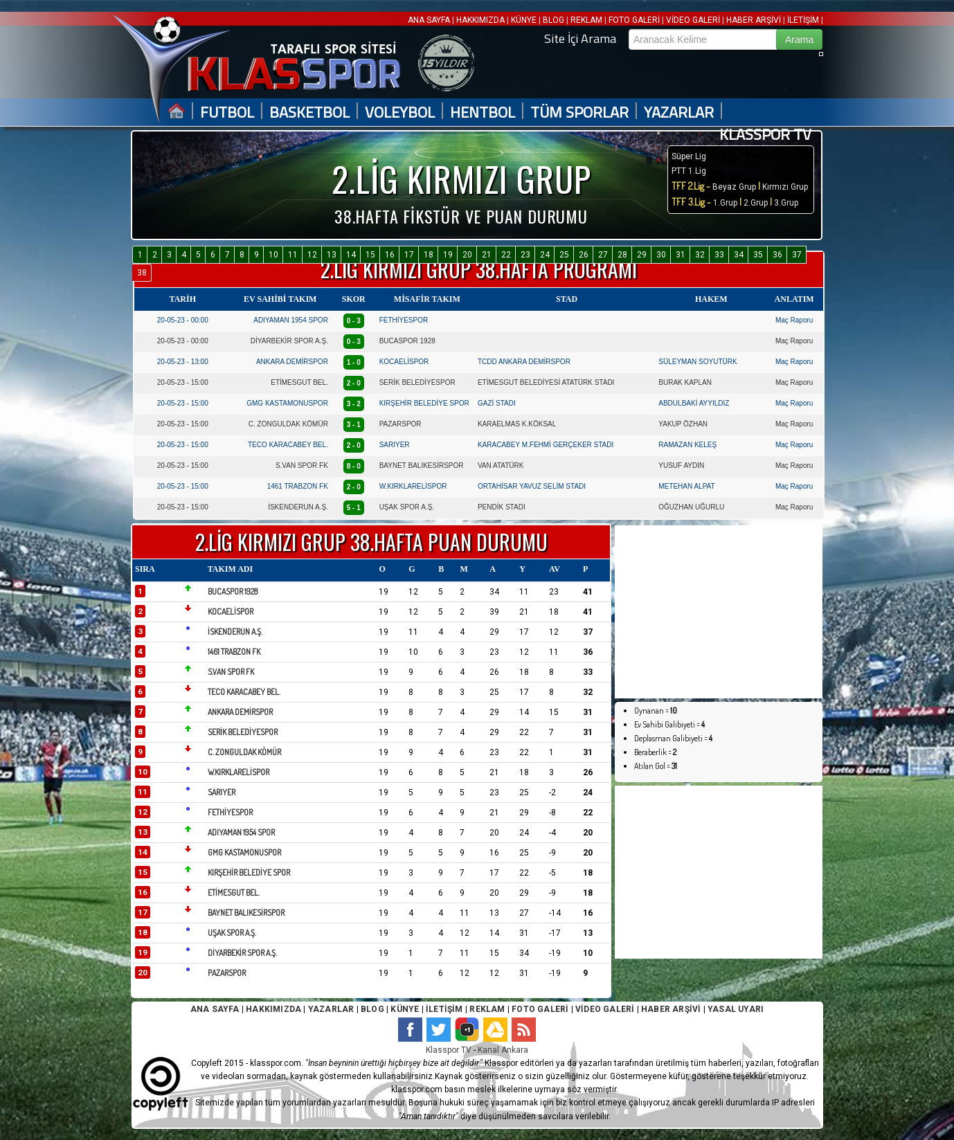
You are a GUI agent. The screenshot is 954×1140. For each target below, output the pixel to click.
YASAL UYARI (736, 1009)
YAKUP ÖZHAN (683, 424)
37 (797, 255)
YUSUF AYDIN (681, 465)
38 (142, 273)
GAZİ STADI (497, 403)
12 (312, 255)
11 (293, 255)
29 (642, 255)
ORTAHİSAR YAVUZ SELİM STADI (532, 486)
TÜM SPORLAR (579, 112)
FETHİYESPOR (404, 320)
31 (680, 255)
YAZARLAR (679, 112)
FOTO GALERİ (634, 20)
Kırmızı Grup (785, 187)
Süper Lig (689, 156)
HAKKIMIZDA (480, 20)
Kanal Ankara (503, 1050)
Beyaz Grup (734, 187)
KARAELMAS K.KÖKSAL (517, 424)
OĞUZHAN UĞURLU (691, 507)
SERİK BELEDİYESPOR (417, 382)
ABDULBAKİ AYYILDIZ (693, 403)
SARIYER (394, 445)
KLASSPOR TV (765, 134)
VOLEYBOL (400, 112)
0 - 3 (354, 321)
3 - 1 (354, 424)
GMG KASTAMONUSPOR (287, 403)
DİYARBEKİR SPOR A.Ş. (289, 341)
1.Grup (726, 203)
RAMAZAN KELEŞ (687, 445)
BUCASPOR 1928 (407, 341)
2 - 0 (354, 383)
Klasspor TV (448, 1050)
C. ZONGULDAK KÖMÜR (288, 424)
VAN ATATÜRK (501, 465)
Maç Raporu (794, 320)
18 (428, 255)
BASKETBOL (309, 112)
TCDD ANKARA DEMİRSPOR (524, 361)
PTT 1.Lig (689, 171)
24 (545, 255)
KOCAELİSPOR (404, 361)
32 (700, 255)
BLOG (553, 20)
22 (506, 255)
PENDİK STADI (501, 507)
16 (390, 255)
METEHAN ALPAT (686, 486)
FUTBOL (227, 112)
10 (273, 255)
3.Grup (786, 203)
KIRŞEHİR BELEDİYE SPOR (424, 403)
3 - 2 (354, 404)
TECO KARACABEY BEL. (288, 445)
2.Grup (756, 203)
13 (331, 255)
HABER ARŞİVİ (753, 20)
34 (739, 255)
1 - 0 (354, 362)
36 (777, 255)
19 (448, 255)
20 (467, 255)
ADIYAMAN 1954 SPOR (290, 320)
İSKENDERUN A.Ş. (298, 507)
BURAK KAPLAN (685, 382)
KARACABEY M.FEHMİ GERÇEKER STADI (545, 445)
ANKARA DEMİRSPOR (292, 361)
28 (622, 255)
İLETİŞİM (803, 20)
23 (525, 255)
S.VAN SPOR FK (302, 465)
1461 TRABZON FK (297, 486)
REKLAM (586, 20)
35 (758, 255)
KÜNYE (524, 20)
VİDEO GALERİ (693, 20)
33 (719, 255)
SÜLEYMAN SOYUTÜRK (697, 361)
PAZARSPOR (400, 424)
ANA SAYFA (430, 20)
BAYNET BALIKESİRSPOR (421, 465)
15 (370, 255)
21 (487, 255)
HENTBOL (482, 112)
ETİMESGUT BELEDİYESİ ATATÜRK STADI (546, 382)
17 (409, 255)
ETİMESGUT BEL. (299, 382)
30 (661, 255)
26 (583, 255)
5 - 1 (354, 508)
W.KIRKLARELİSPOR (413, 486)
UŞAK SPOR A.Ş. (406, 507)
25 (564, 255)
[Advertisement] (718, 611)
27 (603, 255)
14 (351, 255)
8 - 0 (354, 466)
